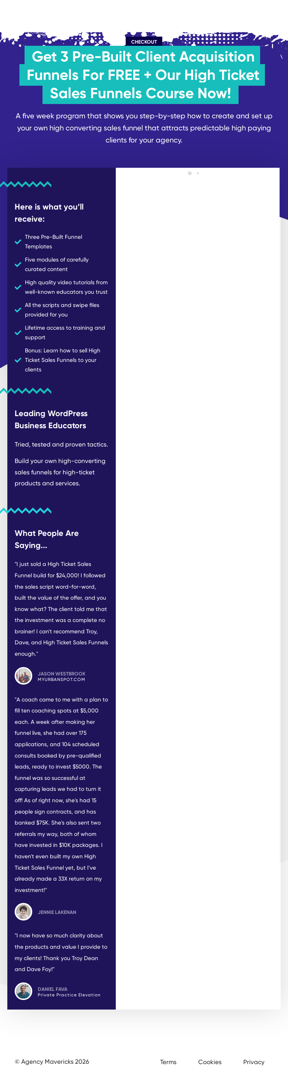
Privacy (254, 1062)
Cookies (210, 1062)
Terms (168, 1062)
